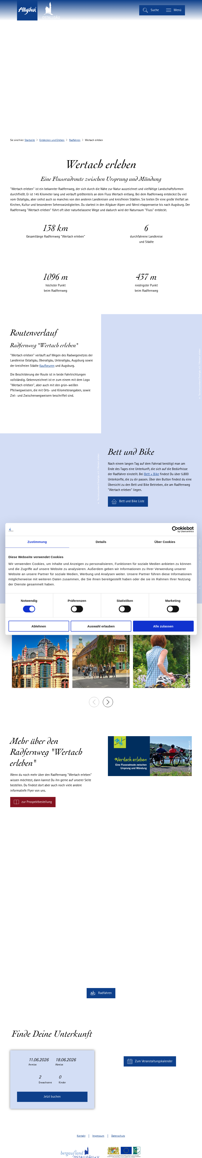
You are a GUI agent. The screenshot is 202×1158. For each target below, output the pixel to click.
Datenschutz (118, 1136)
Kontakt (81, 1136)
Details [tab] (101, 542)
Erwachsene (45, 1082)
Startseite (30, 140)
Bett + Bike (151, 474)
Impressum (98, 1136)
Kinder (62, 1082)
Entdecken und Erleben (51, 140)
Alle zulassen (163, 626)
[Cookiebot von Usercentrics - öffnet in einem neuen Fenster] (175, 529)
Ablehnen (39, 626)
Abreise (59, 1064)
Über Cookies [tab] (165, 542)
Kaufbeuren (46, 366)
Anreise (33, 1064)
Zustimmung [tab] (37, 542)
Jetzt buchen (52, 1097)
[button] (128, 501)
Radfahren (74, 140)
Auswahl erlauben (101, 626)
